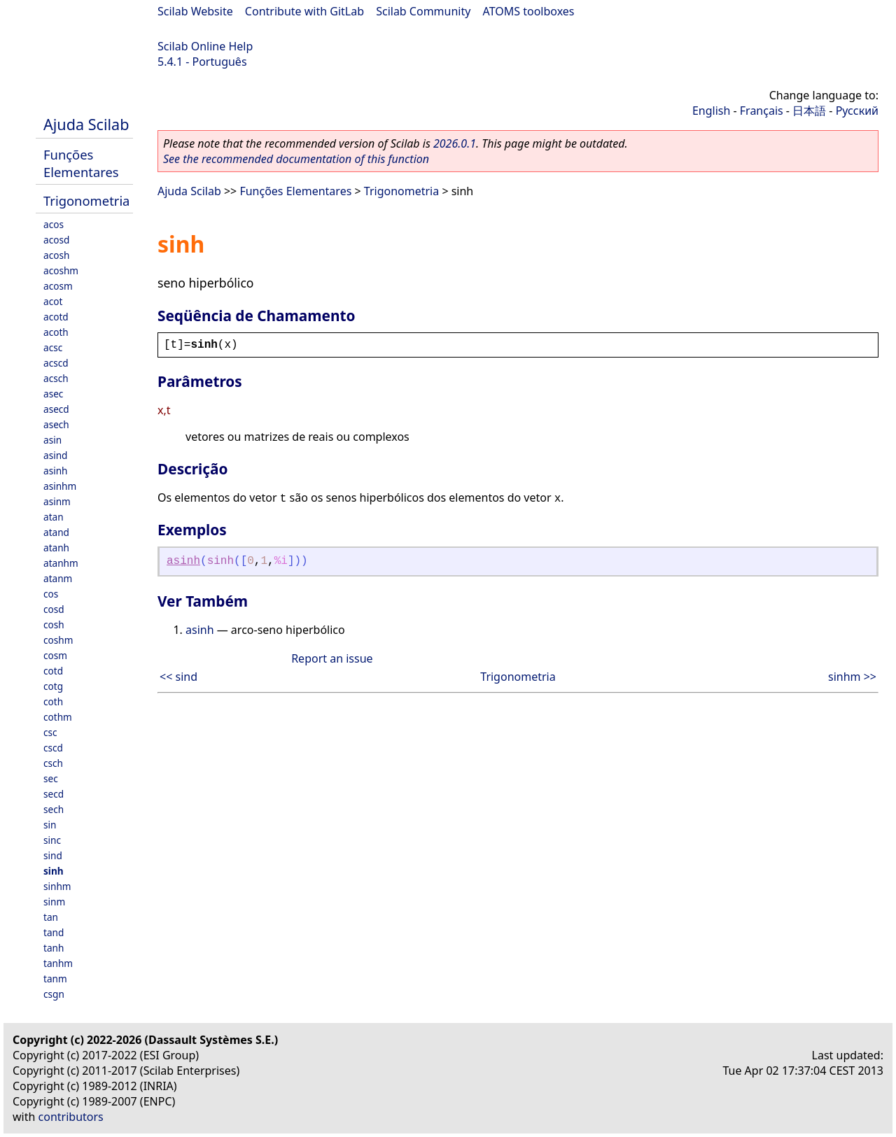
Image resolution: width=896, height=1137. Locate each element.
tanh (53, 947)
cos (50, 593)
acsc (52, 347)
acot (52, 301)
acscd (56, 362)
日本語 (809, 110)
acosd (56, 239)
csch (53, 763)
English (711, 110)
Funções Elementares (81, 163)
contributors (71, 1116)
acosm (58, 285)
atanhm (60, 563)
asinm (57, 501)
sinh (53, 870)
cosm (55, 655)
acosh (56, 255)
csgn (53, 994)
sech (53, 809)
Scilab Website (195, 11)
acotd (56, 316)
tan (50, 917)
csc (50, 732)
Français (761, 110)
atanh (56, 547)
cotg (53, 686)
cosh (53, 624)
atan (53, 516)
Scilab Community (423, 11)
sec (50, 778)
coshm (58, 640)
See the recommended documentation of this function (296, 159)
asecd (56, 409)
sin (49, 824)
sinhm (57, 886)
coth (53, 701)
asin (52, 439)
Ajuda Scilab (86, 124)
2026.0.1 (454, 143)
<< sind (178, 676)
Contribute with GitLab (304, 11)
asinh (55, 470)
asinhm (59, 486)
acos (53, 224)
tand (53, 932)
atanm (57, 578)
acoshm (60, 270)
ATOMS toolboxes (529, 11)
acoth (56, 332)
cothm (57, 716)
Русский (857, 110)
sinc (52, 840)
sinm (54, 901)
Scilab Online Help (205, 46)
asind (55, 455)
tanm (55, 978)
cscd (53, 747)
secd (53, 793)
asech (56, 424)
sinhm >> (852, 676)
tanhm (58, 963)
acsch (56, 378)
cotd (53, 670)
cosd (53, 609)
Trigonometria (86, 200)
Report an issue (331, 658)
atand (56, 532)
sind (52, 855)
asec (53, 393)
